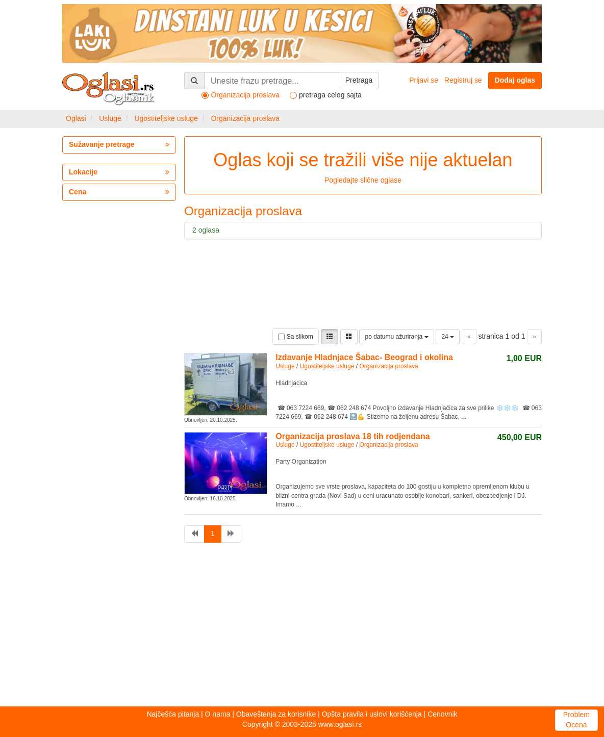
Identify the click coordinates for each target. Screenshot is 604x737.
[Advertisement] (302, 627)
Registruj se (463, 80)
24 (447, 336)
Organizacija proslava (245, 118)
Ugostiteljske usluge (166, 118)
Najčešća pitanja (172, 714)
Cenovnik (442, 714)
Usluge (110, 118)
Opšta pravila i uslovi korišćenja (372, 714)
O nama (218, 714)
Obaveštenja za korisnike (276, 714)
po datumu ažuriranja (396, 336)
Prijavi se (423, 80)
